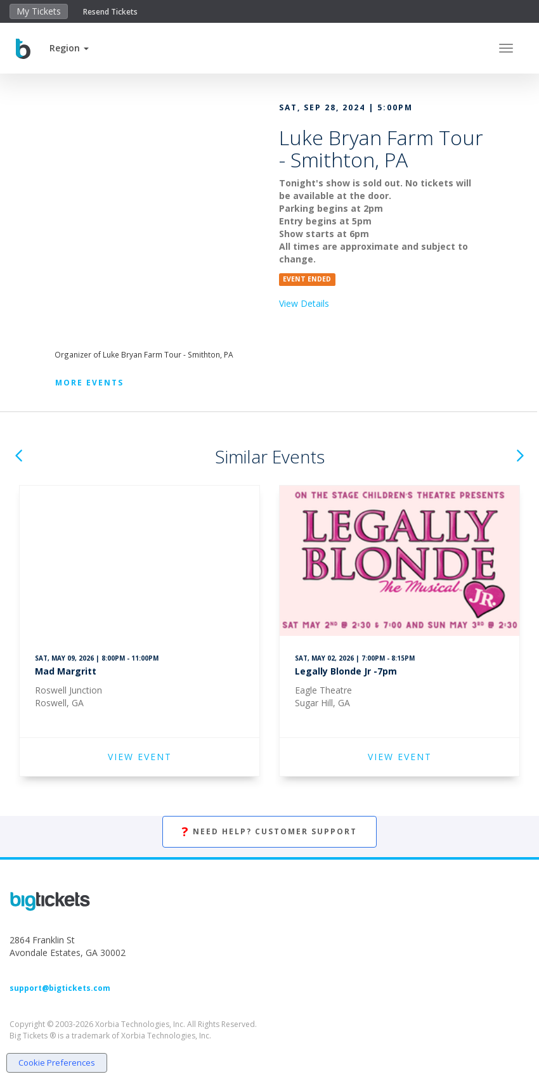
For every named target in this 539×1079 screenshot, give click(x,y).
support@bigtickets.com (60, 988)
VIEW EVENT (140, 757)
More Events (89, 382)
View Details (304, 303)
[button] (69, 48)
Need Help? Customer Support (269, 832)
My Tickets (38, 11)
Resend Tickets (110, 11)
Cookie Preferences (56, 1062)
